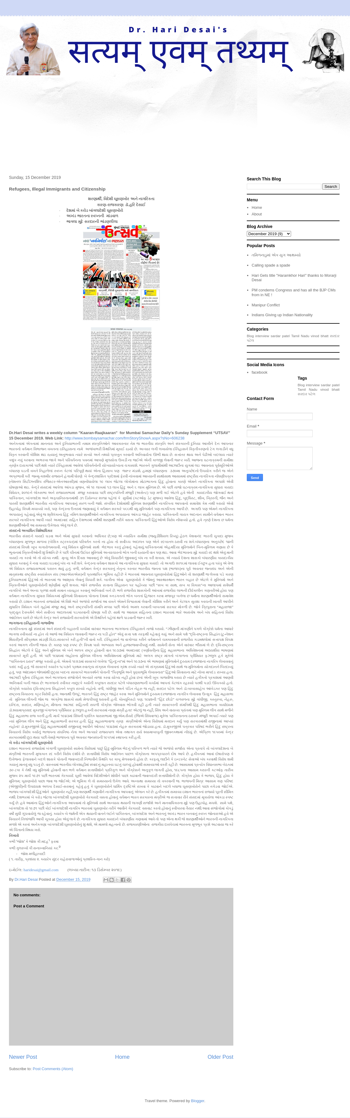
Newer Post (23, 1057)
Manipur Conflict (266, 305)
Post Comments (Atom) (53, 1069)
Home (122, 1057)
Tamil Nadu (300, 336)
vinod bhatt (319, 336)
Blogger (197, 1101)
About (257, 214)
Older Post (220, 1057)
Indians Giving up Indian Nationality (282, 315)
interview (262, 336)
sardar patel (280, 336)
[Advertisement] (175, 120)
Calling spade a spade (271, 265)
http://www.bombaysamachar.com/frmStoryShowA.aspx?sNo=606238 (125, 438)
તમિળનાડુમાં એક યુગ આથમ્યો (276, 255)
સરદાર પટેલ (306, 394)
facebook (259, 372)
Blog (250, 336)
